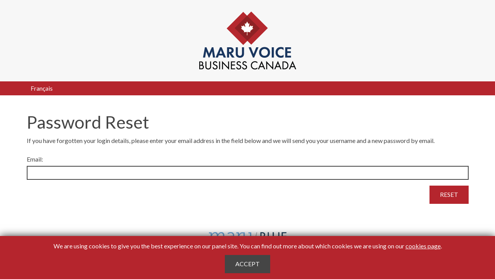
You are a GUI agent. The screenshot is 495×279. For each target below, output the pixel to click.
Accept (247, 263)
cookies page (423, 246)
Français (42, 88)
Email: (35, 159)
